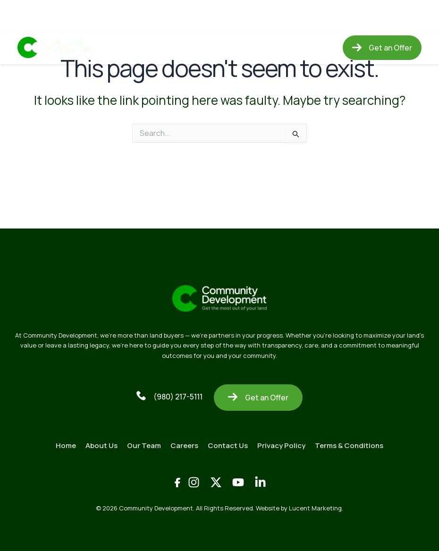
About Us (162, 47)
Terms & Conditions (349, 445)
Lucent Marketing (315, 508)
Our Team (207, 47)
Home (125, 47)
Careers (249, 47)
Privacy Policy (281, 445)
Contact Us (294, 47)
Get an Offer (258, 397)
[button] (382, 47)
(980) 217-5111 (169, 396)
